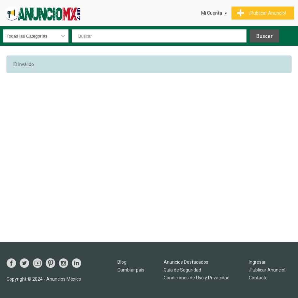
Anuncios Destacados (186, 262)
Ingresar (257, 262)
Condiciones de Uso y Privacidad (197, 277)
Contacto (258, 277)
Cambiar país (130, 270)
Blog (122, 262)
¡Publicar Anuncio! (267, 270)
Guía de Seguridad (182, 270)
